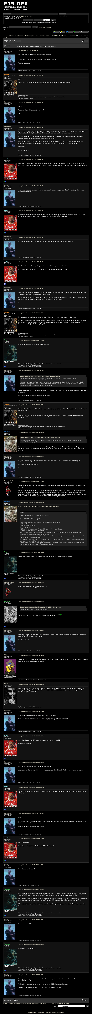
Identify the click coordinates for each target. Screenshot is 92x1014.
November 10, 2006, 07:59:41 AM (31, 920)
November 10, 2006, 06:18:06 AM (31, 865)
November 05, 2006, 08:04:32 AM (31, 102)
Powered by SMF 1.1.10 (34, 1012)
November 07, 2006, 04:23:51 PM (31, 601)
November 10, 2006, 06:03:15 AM (31, 838)
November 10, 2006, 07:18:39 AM (31, 889)
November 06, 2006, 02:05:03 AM (31, 159)
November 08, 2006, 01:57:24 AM (31, 630)
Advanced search (45, 27)
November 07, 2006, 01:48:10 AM (31, 502)
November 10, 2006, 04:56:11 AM (31, 736)
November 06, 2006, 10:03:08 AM (31, 405)
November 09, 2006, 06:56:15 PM (31, 684)
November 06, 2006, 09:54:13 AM (31, 370)
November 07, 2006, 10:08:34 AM (31, 552)
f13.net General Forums (16, 35)
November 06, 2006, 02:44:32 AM (31, 210)
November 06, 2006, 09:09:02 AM (31, 313)
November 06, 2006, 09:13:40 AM (31, 340)
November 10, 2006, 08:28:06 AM (31, 974)
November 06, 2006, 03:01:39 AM (31, 261)
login (23, 16)
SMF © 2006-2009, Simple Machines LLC (53, 1012)
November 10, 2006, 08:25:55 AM (31, 944)
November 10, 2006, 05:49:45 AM (31, 762)
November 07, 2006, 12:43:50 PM (31, 582)
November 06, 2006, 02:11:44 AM (31, 186)
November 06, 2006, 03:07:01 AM (31, 288)
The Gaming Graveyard (31, 35)
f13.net (5, 35)
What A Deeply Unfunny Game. (60, 1003)
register (29, 16)
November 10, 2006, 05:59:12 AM (31, 813)
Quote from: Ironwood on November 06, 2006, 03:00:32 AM (40, 607)
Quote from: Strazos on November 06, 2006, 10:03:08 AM (40, 438)
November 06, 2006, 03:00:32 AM (31, 237)
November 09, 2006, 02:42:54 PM (31, 655)
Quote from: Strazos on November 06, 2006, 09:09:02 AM (40, 376)
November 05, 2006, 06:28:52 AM (28, 50)
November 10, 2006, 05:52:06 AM (31, 787)
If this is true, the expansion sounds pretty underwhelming (38, 506)
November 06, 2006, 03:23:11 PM (31, 456)
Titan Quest (43, 35)
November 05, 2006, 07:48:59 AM (31, 75)
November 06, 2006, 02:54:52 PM (31, 432)
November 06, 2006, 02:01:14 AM (31, 127)
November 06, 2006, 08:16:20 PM (31, 481)
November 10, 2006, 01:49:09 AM (31, 711)
